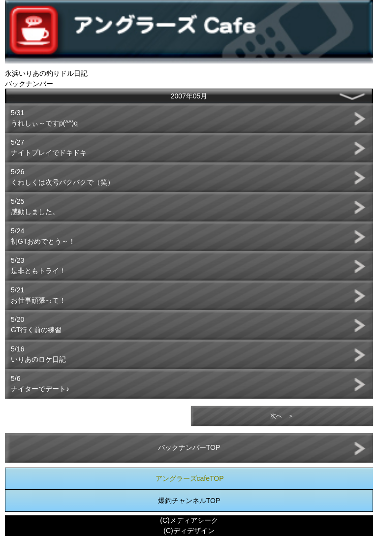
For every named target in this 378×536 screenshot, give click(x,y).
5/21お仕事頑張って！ (38, 295)
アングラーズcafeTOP (190, 478)
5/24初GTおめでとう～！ (43, 236)
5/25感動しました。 (35, 206)
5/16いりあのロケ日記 (38, 354)
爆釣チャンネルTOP (189, 500)
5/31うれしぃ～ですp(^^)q (44, 118)
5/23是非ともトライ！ (38, 265)
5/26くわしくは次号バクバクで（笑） (62, 177)
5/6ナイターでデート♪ (40, 384)
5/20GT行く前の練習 (36, 324)
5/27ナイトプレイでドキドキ (49, 147)
